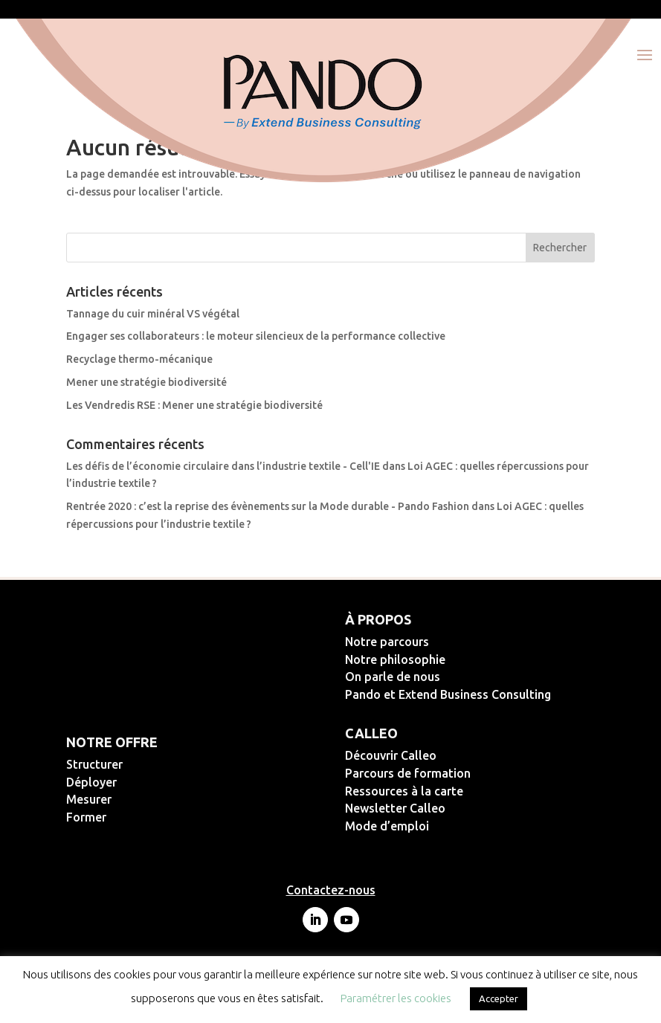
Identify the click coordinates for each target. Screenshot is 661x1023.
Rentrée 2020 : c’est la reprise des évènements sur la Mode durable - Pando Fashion (267, 506)
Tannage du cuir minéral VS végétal (152, 314)
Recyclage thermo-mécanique (139, 359)
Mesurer (137, 799)
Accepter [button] (498, 998)
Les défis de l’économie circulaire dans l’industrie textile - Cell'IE (223, 466)
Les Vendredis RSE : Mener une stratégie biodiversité (194, 405)
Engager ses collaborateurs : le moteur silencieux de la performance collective (255, 336)
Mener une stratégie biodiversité (146, 382)
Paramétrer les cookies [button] (396, 998)
